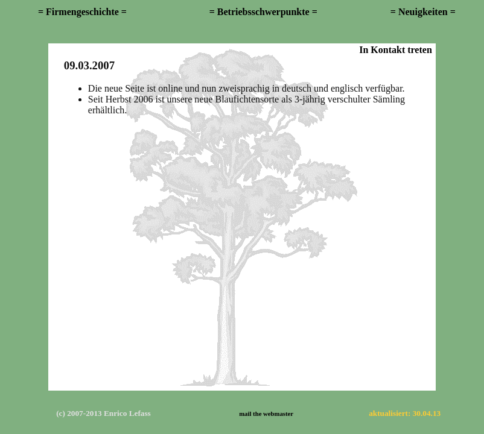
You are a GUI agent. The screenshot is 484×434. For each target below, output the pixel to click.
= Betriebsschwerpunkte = (263, 12)
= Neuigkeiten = (423, 12)
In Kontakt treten (395, 50)
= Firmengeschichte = (82, 12)
